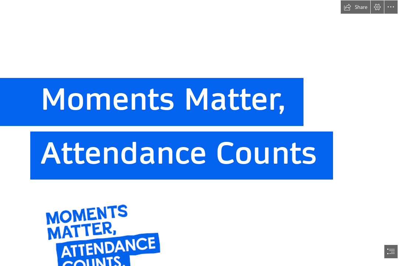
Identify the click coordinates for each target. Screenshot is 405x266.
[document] (202, 133)
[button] (355, 7)
